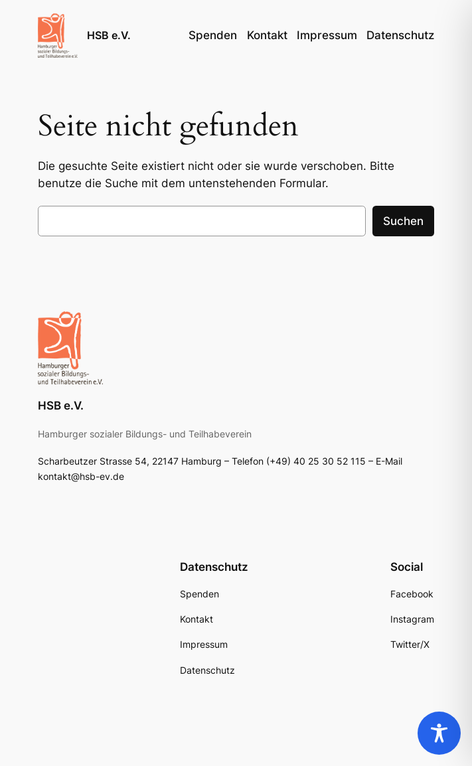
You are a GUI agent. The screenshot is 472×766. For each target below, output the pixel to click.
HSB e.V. (109, 35)
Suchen (403, 221)
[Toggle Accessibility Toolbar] (439, 733)
